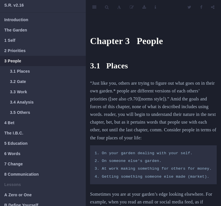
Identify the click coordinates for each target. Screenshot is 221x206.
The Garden (15, 30)
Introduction (16, 19)
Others (20, 112)
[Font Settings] (119, 7)
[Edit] (132, 7)
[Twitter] (189, 7)
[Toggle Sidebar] (94, 7)
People (12, 61)
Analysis (22, 102)
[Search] (107, 7)
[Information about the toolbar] (155, 7)
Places (20, 71)
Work (18, 92)
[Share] (213, 7)
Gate (18, 81)
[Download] (144, 7)
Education (16, 143)
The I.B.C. (13, 133)
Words (12, 153)
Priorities (15, 50)
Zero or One (18, 195)
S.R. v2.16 (14, 5)
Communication (21, 174)
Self (9, 40)
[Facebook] (201, 7)
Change (13, 164)
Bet (9, 122)
